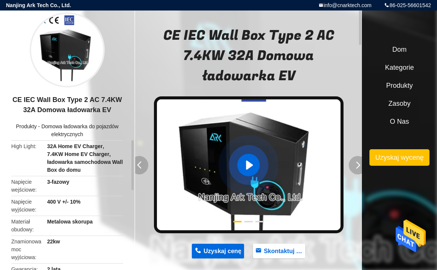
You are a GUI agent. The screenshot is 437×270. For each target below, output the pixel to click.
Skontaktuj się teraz (285, 251)
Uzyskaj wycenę (399, 157)
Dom (399, 49)
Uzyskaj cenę (222, 251)
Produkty (26, 126)
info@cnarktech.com (348, 5)
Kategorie (399, 67)
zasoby (399, 103)
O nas (399, 121)
